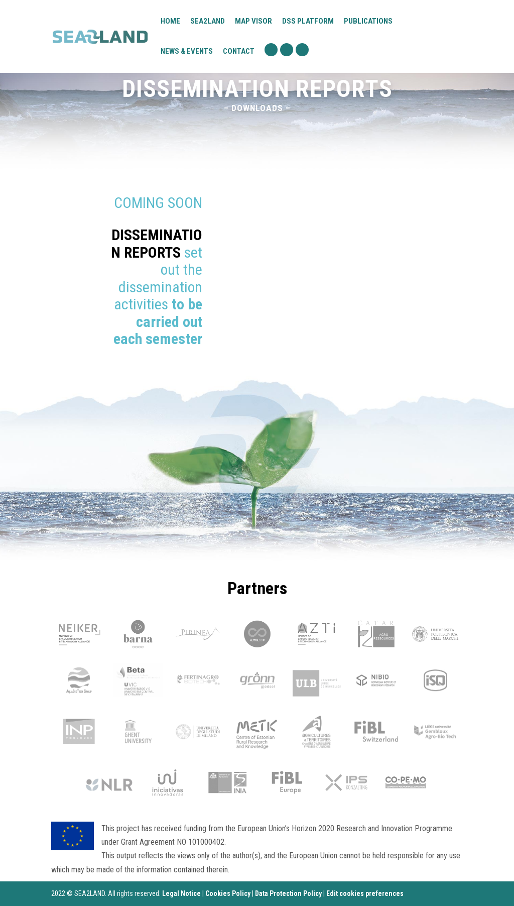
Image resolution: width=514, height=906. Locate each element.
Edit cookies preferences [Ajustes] (365, 893)
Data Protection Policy (288, 893)
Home (170, 22)
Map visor (253, 22)
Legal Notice (181, 893)
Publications (368, 21)
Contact (238, 52)
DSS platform (308, 22)
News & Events (187, 51)
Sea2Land (207, 21)
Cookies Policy (227, 893)
